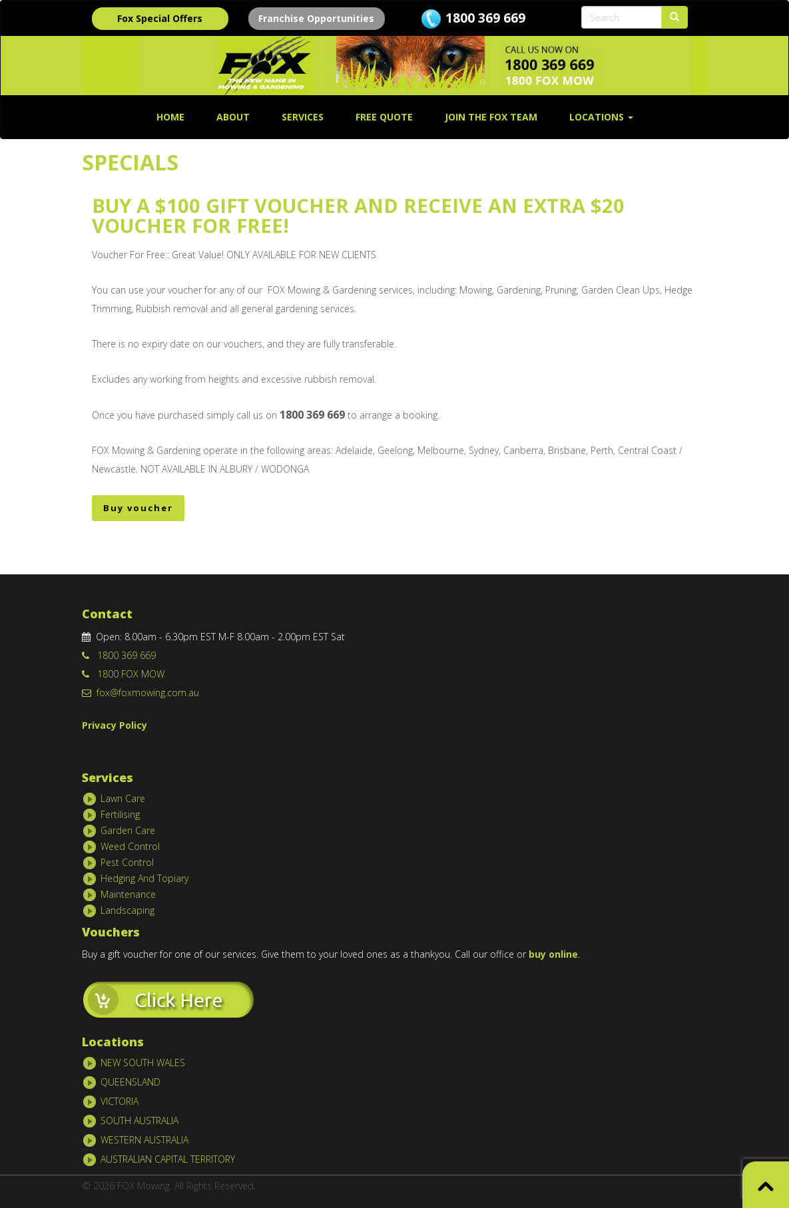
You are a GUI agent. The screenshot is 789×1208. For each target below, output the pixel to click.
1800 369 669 (485, 18)
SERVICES (303, 116)
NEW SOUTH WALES (143, 1062)
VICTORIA (119, 1101)
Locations (601, 116)
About (233, 116)
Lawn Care (123, 797)
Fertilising (120, 813)
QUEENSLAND (130, 1082)
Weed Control (130, 845)
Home (170, 116)
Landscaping (127, 909)
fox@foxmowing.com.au (140, 692)
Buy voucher (138, 508)
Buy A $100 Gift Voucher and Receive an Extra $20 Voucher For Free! (358, 215)
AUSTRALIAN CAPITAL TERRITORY (168, 1159)
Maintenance (128, 893)
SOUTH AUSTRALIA (139, 1120)
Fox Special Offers (159, 18)
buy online (553, 954)
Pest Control (127, 861)
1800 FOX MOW (123, 674)
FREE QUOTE (384, 116)
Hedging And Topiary (144, 877)
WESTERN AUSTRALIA (144, 1139)
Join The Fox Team (491, 116)
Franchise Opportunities (316, 18)
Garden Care (128, 829)
